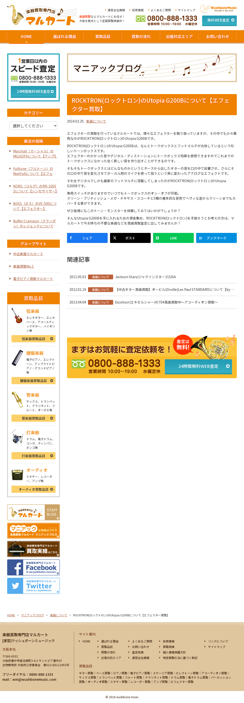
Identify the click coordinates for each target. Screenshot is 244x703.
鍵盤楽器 (33, 380)
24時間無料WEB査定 (198, 366)
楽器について (96, 121)
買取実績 (168, 647)
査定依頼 (138, 652)
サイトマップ (186, 10)
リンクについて (218, 641)
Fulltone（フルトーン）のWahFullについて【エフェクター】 (34, 171)
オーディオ (34, 489)
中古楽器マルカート (28, 253)
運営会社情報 (116, 10)
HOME (26, 36)
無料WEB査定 (218, 19)
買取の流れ (141, 36)
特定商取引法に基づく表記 (180, 658)
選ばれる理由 (64, 36)
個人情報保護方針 (174, 652)
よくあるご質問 (161, 10)
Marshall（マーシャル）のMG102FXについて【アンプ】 (35, 153)
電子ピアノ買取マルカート (33, 278)
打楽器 (33, 455)
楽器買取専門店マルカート (25, 634)
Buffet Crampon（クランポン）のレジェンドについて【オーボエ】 (34, 224)
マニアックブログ (32, 615)
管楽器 (33, 418)
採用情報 (138, 10)
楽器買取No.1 (23, 266)
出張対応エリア (179, 36)
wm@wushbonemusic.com (34, 679)
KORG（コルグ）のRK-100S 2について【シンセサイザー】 (35, 188)
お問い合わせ (217, 36)
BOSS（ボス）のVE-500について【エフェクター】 (34, 206)
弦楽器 (33, 338)
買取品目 (103, 36)
